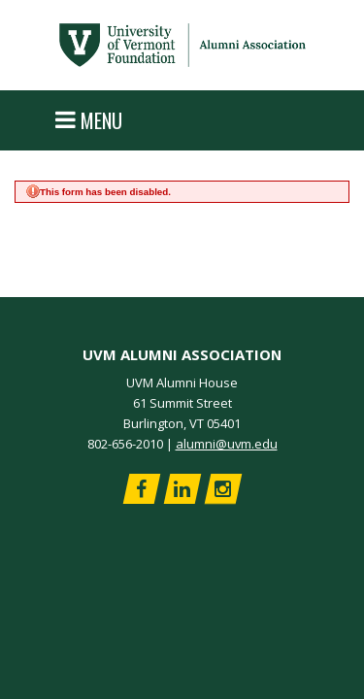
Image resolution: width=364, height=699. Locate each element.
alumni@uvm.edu (227, 443)
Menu (88, 120)
